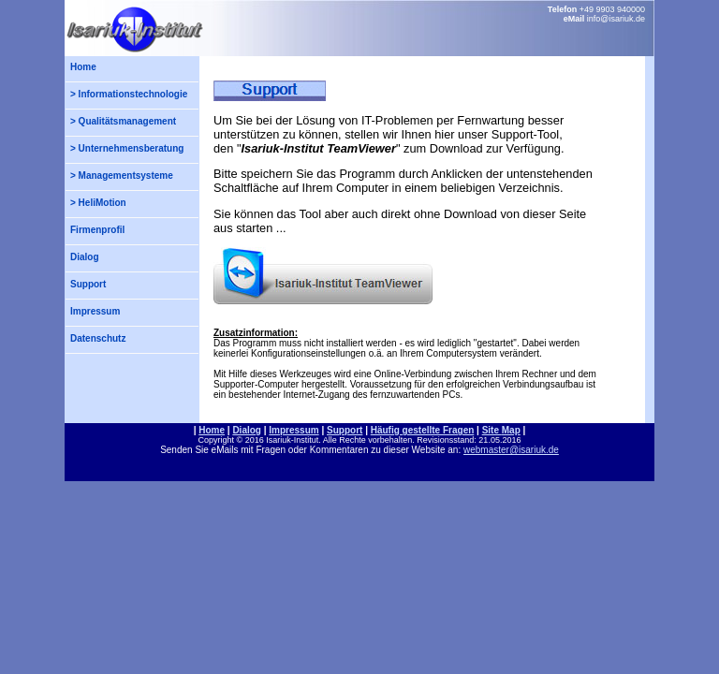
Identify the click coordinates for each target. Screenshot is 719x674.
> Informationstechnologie (128, 94)
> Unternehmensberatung (126, 148)
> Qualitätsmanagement (123, 121)
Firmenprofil (97, 230)
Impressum (95, 311)
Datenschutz (97, 338)
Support (88, 284)
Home (83, 67)
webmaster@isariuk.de (511, 450)
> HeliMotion (98, 203)
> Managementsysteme (121, 175)
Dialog (84, 257)
